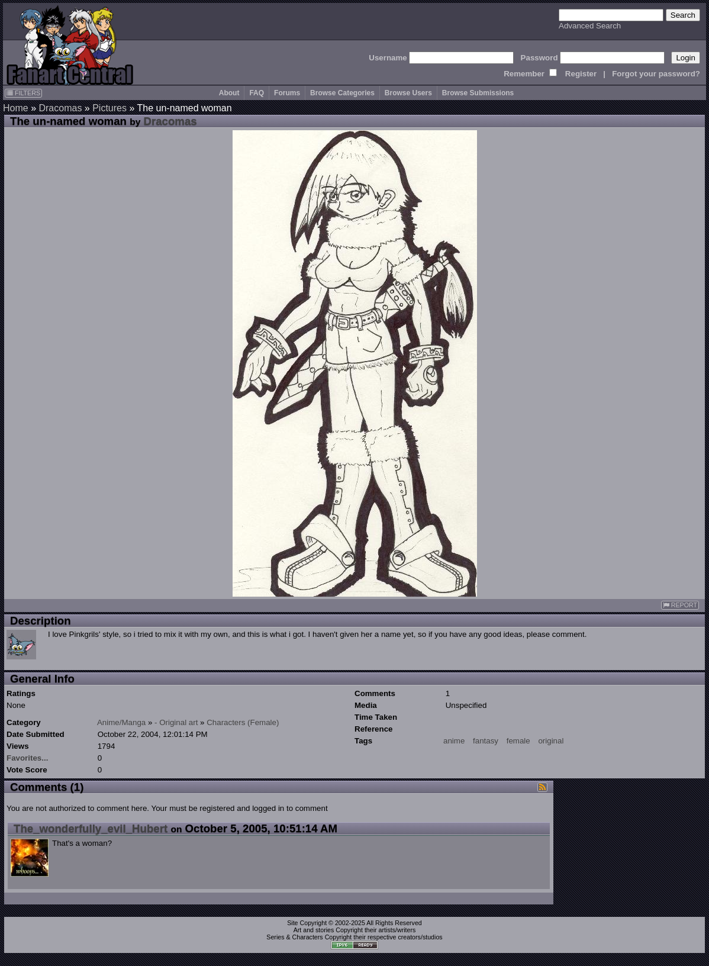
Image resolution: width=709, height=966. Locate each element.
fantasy (485, 740)
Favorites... (27, 758)
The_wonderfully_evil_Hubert (90, 828)
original (550, 740)
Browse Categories (342, 93)
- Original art (176, 722)
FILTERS (23, 92)
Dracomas (60, 108)
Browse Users (408, 93)
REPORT (680, 605)
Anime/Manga (121, 722)
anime (454, 740)
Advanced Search (590, 25)
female (518, 740)
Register (581, 73)
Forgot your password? (656, 73)
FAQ (256, 93)
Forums (287, 93)
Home (15, 108)
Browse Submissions (478, 93)
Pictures (109, 108)
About (229, 93)
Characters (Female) (243, 722)
